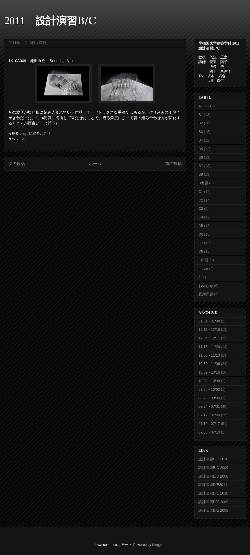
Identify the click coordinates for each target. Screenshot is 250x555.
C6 (200, 234)
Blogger (158, 545)
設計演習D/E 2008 (213, 510)
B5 (200, 149)
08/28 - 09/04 (209, 398)
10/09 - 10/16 (209, 372)
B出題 (203, 183)
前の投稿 (173, 163)
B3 (200, 132)
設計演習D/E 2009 (213, 502)
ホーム (95, 163)
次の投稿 (16, 163)
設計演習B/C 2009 (213, 468)
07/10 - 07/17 (209, 424)
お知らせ (205, 286)
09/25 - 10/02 (209, 389)
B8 (200, 174)
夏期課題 (205, 294)
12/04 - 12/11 (209, 338)
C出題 (203, 260)
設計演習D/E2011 (212, 485)
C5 (200, 226)
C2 (200, 200)
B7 (200, 166)
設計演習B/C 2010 (213, 459)
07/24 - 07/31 (209, 406)
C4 (22, 139)
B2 (200, 123)
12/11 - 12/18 (209, 329)
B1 (200, 115)
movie (203, 268)
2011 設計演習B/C (50, 21)
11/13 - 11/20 (209, 347)
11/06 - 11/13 (209, 355)
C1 (200, 192)
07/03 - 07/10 (209, 432)
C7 (200, 243)
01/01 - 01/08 (209, 321)
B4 (200, 140)
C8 (200, 251)
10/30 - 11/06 (209, 364)
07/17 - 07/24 (209, 415)
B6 (200, 157)
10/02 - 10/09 (209, 381)
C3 (200, 208)
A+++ (202, 106)
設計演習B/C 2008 (213, 476)
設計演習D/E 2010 (213, 493)
